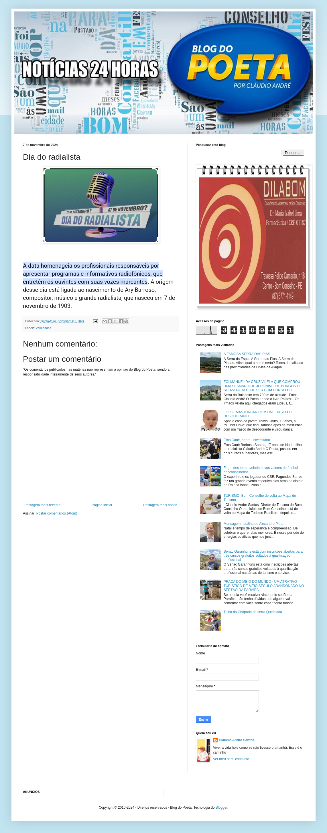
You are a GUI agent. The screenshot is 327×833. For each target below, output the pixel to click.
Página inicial (102, 505)
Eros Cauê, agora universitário (247, 440)
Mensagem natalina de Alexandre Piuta (253, 524)
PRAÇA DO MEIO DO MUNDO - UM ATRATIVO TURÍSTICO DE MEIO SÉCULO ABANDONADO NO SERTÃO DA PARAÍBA (264, 586)
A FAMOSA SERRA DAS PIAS (247, 354)
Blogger (221, 807)
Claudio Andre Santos (237, 740)
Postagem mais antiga (160, 505)
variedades (43, 328)
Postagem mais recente (42, 505)
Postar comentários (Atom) (56, 513)
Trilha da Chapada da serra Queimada (253, 612)
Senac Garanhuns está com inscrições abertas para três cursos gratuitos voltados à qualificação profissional (263, 556)
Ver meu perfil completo (231, 759)
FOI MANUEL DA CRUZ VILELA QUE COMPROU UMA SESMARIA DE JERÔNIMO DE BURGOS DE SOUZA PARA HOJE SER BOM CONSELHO (263, 386)
